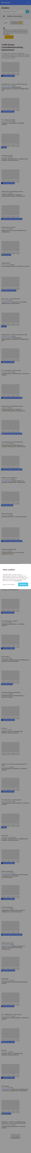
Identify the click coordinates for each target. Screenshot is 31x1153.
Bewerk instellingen (8, 584)
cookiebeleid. (11, 580)
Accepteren (23, 584)
